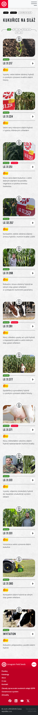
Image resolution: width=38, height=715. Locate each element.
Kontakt (5, 684)
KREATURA (32, 711)
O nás (4, 681)
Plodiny (13, 12)
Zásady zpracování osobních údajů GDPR (18, 688)
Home (6, 12)
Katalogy (5, 674)
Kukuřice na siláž (25, 12)
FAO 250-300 (26, 29)
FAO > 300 (19, 32)
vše (9, 29)
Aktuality (5, 695)
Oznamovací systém (10, 692)
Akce (4, 678)
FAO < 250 (16, 29)
